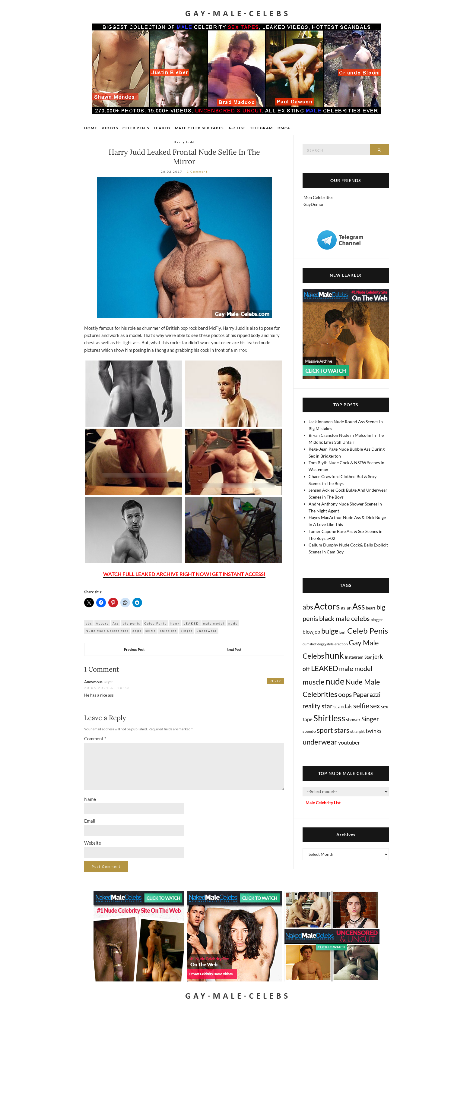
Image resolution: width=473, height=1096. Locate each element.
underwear (207, 630)
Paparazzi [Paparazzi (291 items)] (367, 694)
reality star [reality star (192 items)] (317, 706)
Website (92, 843)
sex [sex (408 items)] (375, 705)
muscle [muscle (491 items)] (314, 682)
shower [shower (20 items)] (353, 719)
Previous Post (134, 649)
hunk (175, 623)
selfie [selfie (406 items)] (361, 705)
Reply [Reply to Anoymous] (275, 681)
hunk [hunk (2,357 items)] (334, 655)
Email (89, 821)
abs (89, 623)
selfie (150, 630)
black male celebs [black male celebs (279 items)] (344, 618)
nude (233, 623)
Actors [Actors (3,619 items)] (327, 606)
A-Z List (237, 128)
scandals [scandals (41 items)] (342, 707)
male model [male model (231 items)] (356, 668)
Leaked (162, 128)
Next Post (234, 649)
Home (90, 128)
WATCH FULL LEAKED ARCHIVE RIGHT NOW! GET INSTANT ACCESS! (184, 574)
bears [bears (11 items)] (371, 608)
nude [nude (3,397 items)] (334, 681)
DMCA (284, 128)
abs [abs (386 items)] (308, 607)
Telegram (261, 128)
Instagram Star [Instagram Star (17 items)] (358, 657)
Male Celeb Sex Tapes (199, 128)
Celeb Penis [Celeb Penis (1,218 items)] (367, 630)
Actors (102, 623)
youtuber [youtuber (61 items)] (349, 742)
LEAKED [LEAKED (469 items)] (324, 668)
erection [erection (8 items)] (341, 644)
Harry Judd (184, 142)
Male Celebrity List (323, 802)
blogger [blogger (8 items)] (377, 619)
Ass (116, 623)
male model (213, 623)
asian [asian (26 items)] (346, 607)
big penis (131, 623)
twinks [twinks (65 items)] (374, 730)
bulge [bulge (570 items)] (329, 630)
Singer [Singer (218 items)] (370, 719)
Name (90, 799)
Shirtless (168, 630)
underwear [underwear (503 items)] (320, 742)
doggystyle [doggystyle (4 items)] (325, 644)
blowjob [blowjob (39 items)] (311, 632)
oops (136, 630)
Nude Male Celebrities (107, 630)
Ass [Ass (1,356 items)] (358, 606)
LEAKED (191, 623)
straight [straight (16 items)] (357, 731)
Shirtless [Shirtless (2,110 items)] (329, 718)
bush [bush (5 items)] (342, 632)
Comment (95, 738)
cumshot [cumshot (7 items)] (309, 644)
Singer (187, 630)
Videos (110, 128)
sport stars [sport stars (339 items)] (333, 730)
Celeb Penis (135, 128)
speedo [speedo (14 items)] (309, 731)
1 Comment (197, 171)
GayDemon (314, 204)
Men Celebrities (318, 197)
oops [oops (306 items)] (345, 694)
